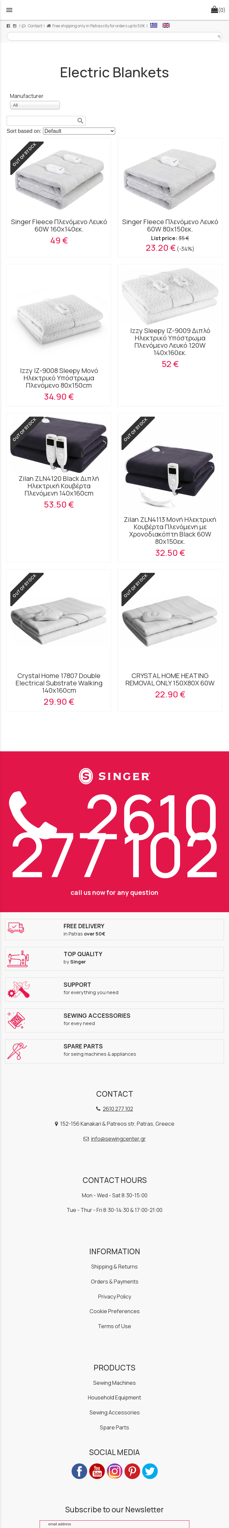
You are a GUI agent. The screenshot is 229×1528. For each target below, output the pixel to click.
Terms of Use (114, 1326)
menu (9, 10)
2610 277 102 (114, 835)
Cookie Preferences (115, 1311)
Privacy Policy (114, 1296)
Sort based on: (25, 131)
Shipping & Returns (114, 1266)
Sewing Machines (114, 1382)
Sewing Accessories (115, 1412)
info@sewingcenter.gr (118, 1138)
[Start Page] (114, 10)
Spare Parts (114, 1427)
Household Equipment (114, 1397)
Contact (32, 26)
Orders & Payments (114, 1281)
